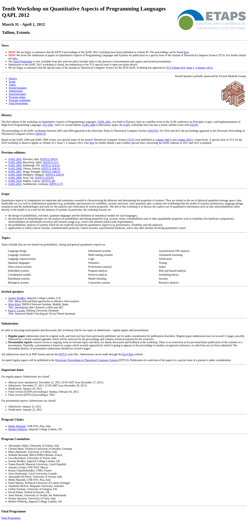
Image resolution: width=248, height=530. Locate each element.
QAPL (126, 124)
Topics (12, 84)
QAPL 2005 (15, 165)
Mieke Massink (16, 426)
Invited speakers (18, 87)
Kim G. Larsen (16, 310)
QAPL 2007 (15, 171)
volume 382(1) (185, 139)
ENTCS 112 (51, 162)
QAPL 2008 (15, 174)
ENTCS (153, 130)
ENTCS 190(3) (51, 171)
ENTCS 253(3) (44, 177)
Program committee (20, 100)
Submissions (16, 90)
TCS (130, 139)
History (13, 78)
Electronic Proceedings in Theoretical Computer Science (86, 360)
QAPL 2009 (15, 177)
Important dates (17, 94)
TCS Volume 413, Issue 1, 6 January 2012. (189, 67)
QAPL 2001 (104, 121)
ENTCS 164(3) (50, 168)
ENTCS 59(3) (48, 159)
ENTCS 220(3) (54, 174)
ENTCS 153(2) (50, 165)
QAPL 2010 (15, 180)
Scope (12, 81)
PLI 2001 (48, 124)
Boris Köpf (14, 304)
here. (186, 52)
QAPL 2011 (15, 184)
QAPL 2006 (15, 168)
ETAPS (194, 124)
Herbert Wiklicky (17, 429)
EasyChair (128, 354)
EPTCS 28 (48, 180)
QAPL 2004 (88, 124)
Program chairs (17, 97)
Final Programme (23, 61)
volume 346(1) (164, 139)
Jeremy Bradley (16, 298)
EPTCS (41, 133)
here (91, 142)
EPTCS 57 (56, 184)
